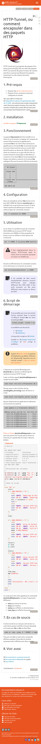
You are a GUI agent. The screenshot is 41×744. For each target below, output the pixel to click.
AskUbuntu (21, 333)
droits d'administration (25, 91)
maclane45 (18, 668)
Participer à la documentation (12, 705)
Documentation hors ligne (11, 707)
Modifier (34, 78)
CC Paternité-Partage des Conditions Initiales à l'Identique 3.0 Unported (20, 736)
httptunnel (22, 123)
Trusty (18, 9)
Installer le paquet (9, 123)
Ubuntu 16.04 (22, 354)
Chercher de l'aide (8, 716)
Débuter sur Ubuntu (9, 703)
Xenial (24, 9)
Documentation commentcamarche (17, 657)
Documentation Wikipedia (14, 659)
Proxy (30, 9)
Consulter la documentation (11, 718)
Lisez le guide (7, 722)
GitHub (19, 331)
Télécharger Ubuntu (9, 709)
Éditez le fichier (8, 433)
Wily (24, 342)
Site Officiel (9, 661)
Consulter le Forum (9, 720)
